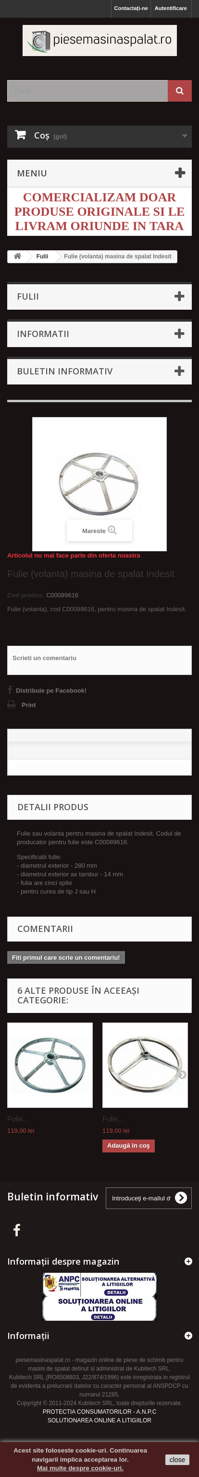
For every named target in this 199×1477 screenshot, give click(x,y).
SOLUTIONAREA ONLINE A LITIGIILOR (99, 1420)
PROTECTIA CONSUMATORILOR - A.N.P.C (100, 1411)
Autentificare (171, 8)
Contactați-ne (131, 8)
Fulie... (18, 1119)
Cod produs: (25, 595)
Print (29, 705)
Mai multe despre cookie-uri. (80, 1468)
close (178, 1460)
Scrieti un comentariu (44, 658)
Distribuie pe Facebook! (51, 690)
